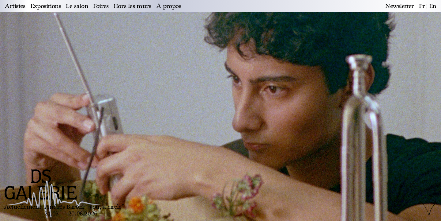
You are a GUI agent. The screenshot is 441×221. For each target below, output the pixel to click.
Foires (101, 6)
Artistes (15, 6)
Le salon (77, 6)
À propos (168, 6)
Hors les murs (132, 6)
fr (422, 6)
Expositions (45, 6)
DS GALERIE (40, 186)
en (432, 6)
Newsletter (399, 6)
